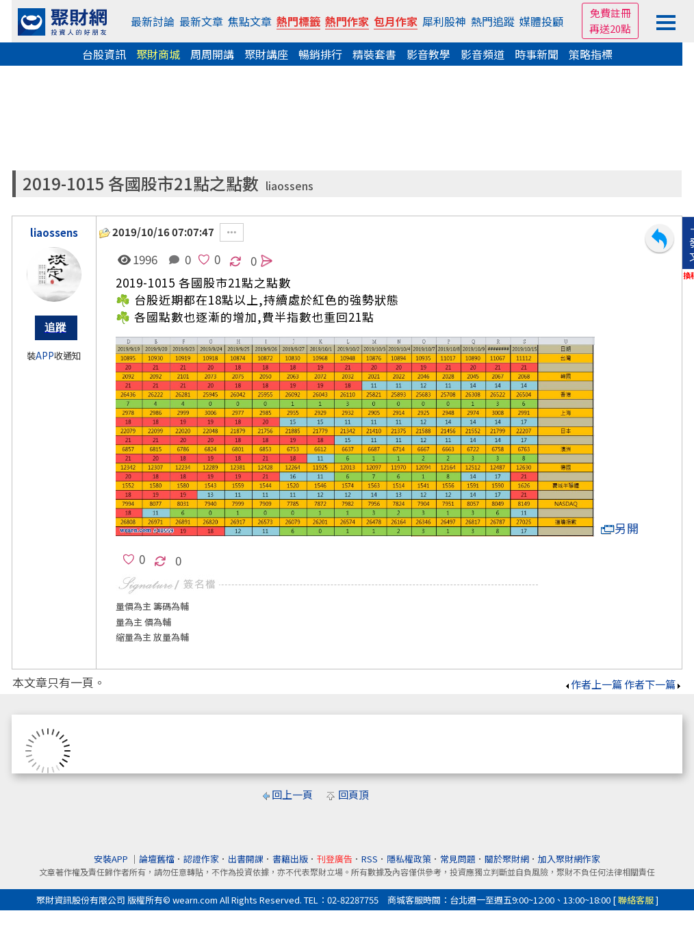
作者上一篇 (593, 684)
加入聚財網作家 (569, 858)
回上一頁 (292, 794)
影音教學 (428, 54)
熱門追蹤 (493, 21)
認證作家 (201, 858)
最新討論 (153, 21)
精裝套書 (374, 54)
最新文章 (201, 21)
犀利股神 (444, 21)
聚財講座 (266, 54)
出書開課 (246, 858)
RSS (369, 858)
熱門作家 (347, 21)
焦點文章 (250, 21)
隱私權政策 (409, 858)
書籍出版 (290, 858)
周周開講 (212, 54)
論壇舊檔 (157, 858)
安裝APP (112, 858)
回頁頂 (353, 794)
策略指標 (591, 54)
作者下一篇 (653, 684)
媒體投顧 (541, 21)
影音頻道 (482, 54)
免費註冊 (610, 12)
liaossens (289, 185)
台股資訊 (104, 54)
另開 (620, 528)
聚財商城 (158, 54)
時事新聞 (536, 54)
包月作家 (395, 21)
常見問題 (458, 858)
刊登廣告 (334, 858)
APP (45, 355)
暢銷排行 (320, 54)
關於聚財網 (507, 858)
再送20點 (610, 28)
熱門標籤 (298, 21)
